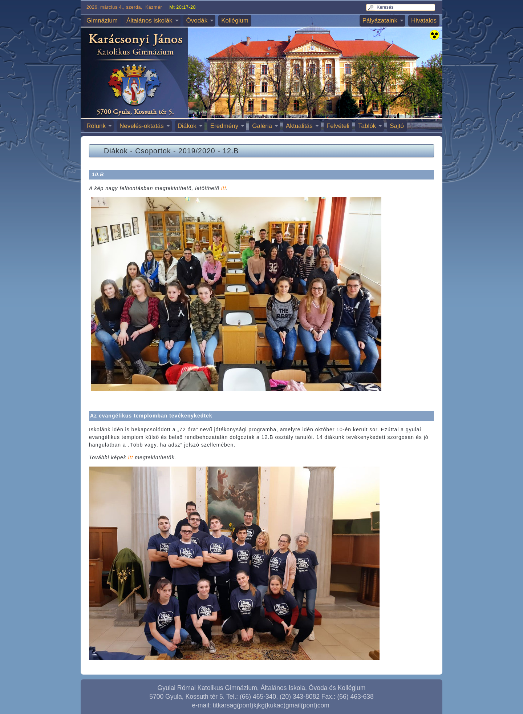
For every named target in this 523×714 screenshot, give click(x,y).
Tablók (367, 125)
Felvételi (338, 125)
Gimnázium (102, 20)
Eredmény (224, 125)
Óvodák (197, 20)
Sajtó (397, 125)
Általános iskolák (149, 20)
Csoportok (153, 151)
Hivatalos (424, 20)
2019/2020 (196, 151)
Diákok (187, 125)
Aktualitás (299, 125)
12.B (231, 151)
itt (223, 188)
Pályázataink (379, 20)
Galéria (262, 125)
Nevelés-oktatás (141, 125)
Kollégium (234, 20)
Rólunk (96, 125)
